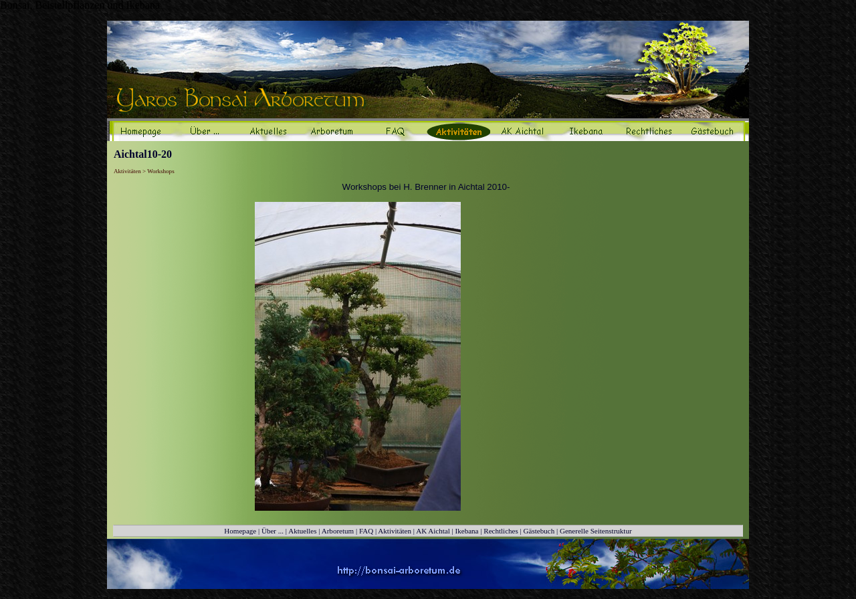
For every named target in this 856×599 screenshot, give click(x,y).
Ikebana (467, 531)
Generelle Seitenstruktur (596, 531)
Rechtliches (501, 531)
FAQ (366, 531)
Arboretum (338, 531)
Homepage (240, 531)
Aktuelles (302, 531)
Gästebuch (539, 531)
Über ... (272, 531)
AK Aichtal (433, 531)
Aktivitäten (394, 531)
